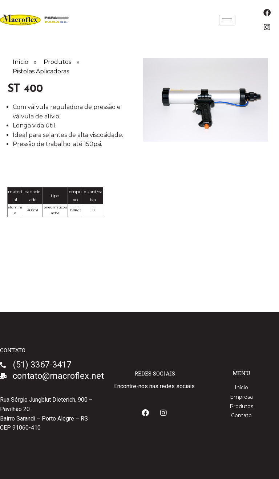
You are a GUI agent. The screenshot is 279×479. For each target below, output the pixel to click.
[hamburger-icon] (227, 20)
